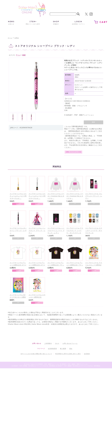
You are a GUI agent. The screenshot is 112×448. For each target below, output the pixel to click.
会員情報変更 (52, 348)
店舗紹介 (56, 22)
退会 (70, 348)
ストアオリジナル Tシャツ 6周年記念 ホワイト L (37, 265)
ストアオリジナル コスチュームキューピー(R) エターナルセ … (18, 196)
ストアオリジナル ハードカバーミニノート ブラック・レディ (56, 230)
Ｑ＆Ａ (57, 343)
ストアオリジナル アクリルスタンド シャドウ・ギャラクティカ (74, 230)
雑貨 (24, 55)
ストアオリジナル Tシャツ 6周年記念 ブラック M (56, 265)
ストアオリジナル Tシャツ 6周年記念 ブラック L (74, 265)
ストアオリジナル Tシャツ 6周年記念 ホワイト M (18, 265)
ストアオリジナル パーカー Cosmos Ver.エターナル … (56, 196)
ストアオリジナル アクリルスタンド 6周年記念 (93, 265)
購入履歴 (63, 348)
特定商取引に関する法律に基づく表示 (68, 354)
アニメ (18, 55)
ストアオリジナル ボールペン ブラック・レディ (18, 230)
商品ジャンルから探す (33, 22)
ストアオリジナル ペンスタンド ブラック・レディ (37, 230)
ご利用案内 (48, 343)
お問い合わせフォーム (70, 343)
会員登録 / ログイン (78, 22)
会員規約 (87, 354)
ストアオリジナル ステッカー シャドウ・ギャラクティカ (93, 230)
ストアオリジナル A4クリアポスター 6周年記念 (18, 297)
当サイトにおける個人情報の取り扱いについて (36, 354)
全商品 (16, 38)
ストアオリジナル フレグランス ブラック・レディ (93, 196)
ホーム (10, 38)
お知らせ (11, 22)
